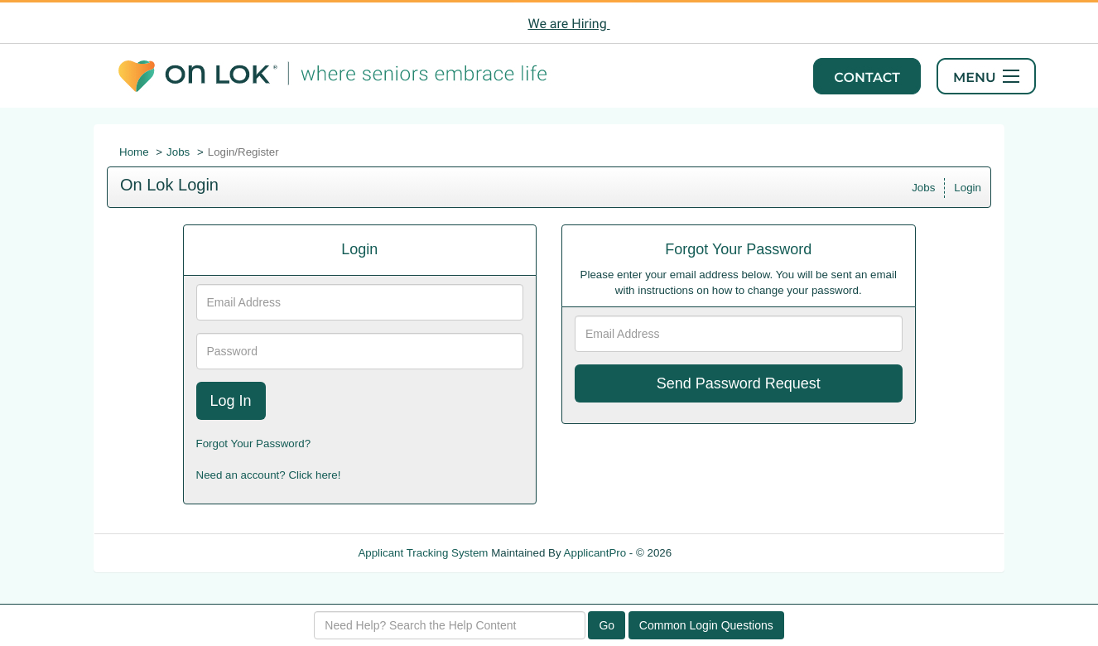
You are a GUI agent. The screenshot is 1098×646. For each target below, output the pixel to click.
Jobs (178, 152)
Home (134, 152)
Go (606, 625)
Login (967, 187)
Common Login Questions (706, 625)
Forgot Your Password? (253, 443)
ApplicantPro (595, 553)
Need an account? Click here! (268, 475)
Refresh (720, 553)
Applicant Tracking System (423, 553)
